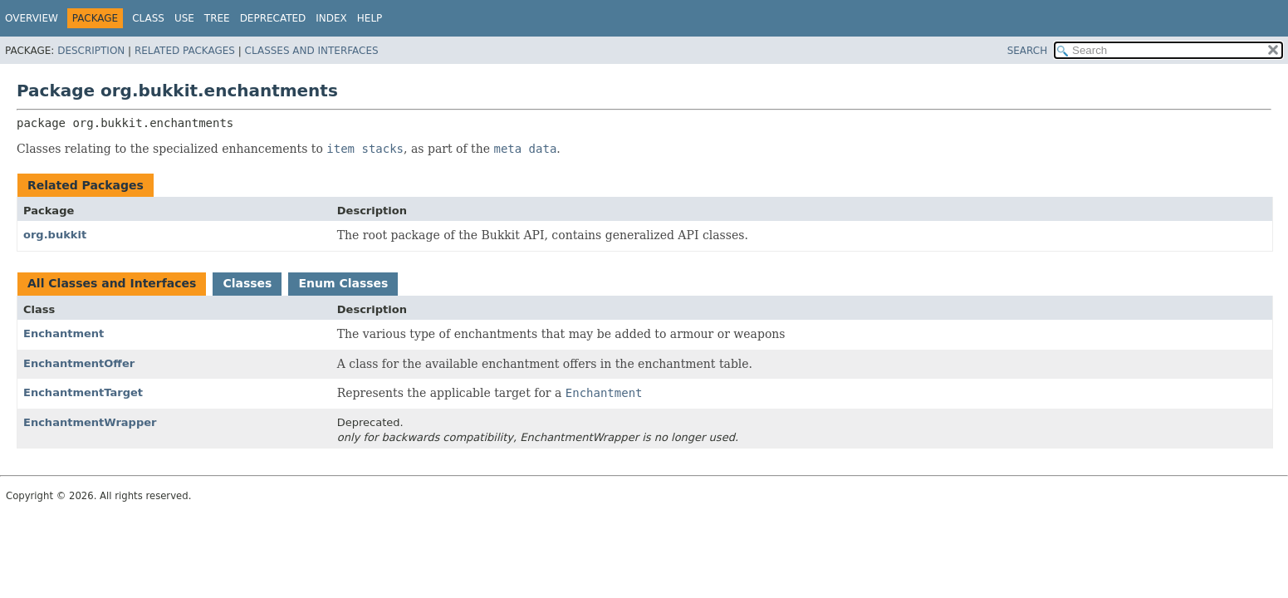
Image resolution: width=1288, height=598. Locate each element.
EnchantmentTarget (83, 392)
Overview (31, 18)
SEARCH (1027, 50)
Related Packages (185, 50)
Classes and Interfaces (312, 50)
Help (370, 18)
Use (184, 18)
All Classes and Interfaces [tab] (111, 283)
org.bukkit (54, 234)
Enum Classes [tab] (343, 283)
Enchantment (63, 333)
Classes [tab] (247, 283)
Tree (217, 18)
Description (91, 50)
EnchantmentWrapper (90, 422)
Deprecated (273, 18)
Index (331, 18)
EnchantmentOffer (79, 363)
